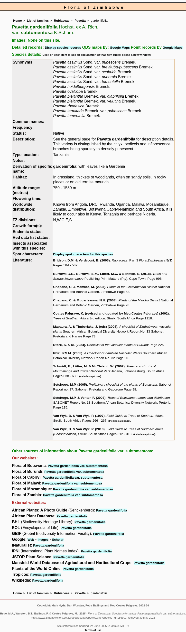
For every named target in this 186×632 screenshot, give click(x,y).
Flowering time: (27, 198)
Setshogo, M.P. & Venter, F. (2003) (79, 398)
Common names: (28, 122)
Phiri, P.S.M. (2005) (67, 353)
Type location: (26, 155)
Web (31, 539)
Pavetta (80, 20)
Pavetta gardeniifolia (116, 139)
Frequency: (23, 127)
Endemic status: (28, 232)
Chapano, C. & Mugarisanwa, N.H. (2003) (85, 300)
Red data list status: (31, 237)
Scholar (58, 539)
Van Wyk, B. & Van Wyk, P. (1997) (79, 416)
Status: (19, 133)
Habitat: (20, 177)
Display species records (63, 47)
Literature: (22, 260)
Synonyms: (23, 62)
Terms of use (93, 630)
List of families (38, 20)
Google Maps (120, 47)
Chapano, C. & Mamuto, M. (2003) (79, 287)
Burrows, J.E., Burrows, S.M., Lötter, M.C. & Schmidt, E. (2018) (102, 274)
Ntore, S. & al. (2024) (69, 345)
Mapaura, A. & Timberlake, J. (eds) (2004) (85, 326)
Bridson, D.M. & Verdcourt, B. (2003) (81, 260)
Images (42, 539)
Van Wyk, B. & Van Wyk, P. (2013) (79, 429)
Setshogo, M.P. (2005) (70, 384)
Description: (24, 139)
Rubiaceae (61, 20)
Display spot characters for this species (83, 254)
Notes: (19, 160)
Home (17, 20)
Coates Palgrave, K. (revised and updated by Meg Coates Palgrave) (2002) (111, 313)
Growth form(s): (27, 226)
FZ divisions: (25, 220)
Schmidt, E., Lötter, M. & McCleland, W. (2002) (89, 366)
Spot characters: (28, 254)
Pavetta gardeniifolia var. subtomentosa (78, 466)
